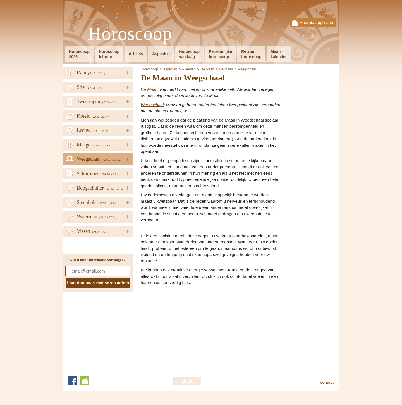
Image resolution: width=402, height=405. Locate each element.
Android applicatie (316, 22)
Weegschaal (152, 104)
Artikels (136, 53)
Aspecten (161, 53)
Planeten (188, 69)
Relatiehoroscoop (251, 54)
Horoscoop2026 (79, 54)
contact (327, 382)
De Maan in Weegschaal (237, 69)
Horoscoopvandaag (189, 54)
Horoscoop (130, 34)
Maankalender (279, 54)
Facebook (72, 380)
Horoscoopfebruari (109, 54)
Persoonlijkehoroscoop (220, 54)
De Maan (207, 69)
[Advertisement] (187, 329)
